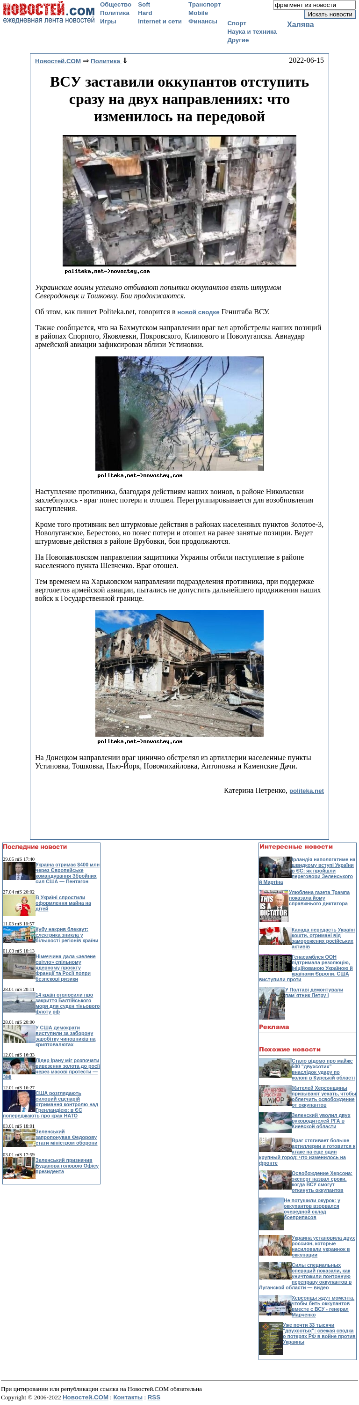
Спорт (236, 23)
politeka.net (306, 790)
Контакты (128, 1397)
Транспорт (204, 4)
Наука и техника (252, 31)
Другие (238, 40)
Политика (114, 12)
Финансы (202, 21)
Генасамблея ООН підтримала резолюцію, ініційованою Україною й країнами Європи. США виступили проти (306, 968)
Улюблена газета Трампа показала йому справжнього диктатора (319, 897)
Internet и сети (160, 21)
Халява (300, 25)
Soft (144, 4)
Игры (108, 21)
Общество (115, 4)
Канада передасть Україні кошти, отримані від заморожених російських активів (323, 938)
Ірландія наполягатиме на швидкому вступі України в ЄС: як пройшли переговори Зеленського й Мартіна (307, 871)
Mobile (198, 12)
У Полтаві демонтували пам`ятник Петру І (314, 992)
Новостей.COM (85, 1397)
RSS (154, 1397)
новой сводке (198, 312)
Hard (145, 12)
